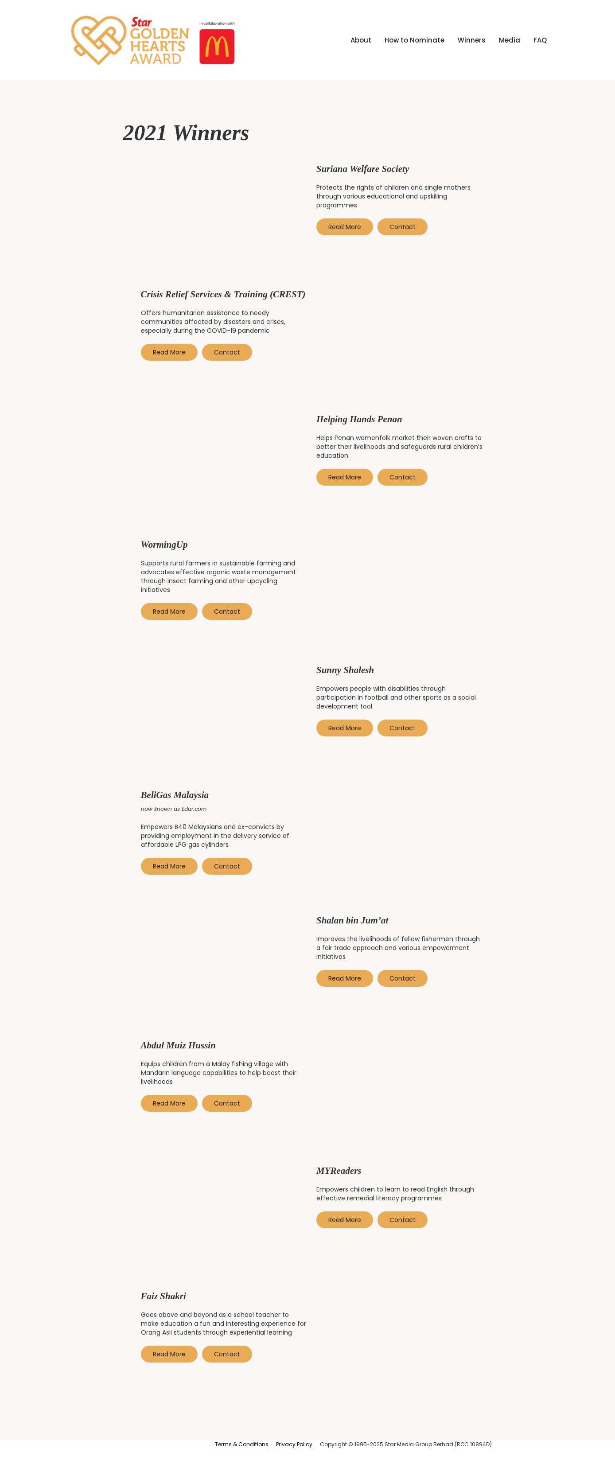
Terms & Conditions (242, 1444)
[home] (153, 40)
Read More (344, 226)
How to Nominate (414, 40)
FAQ (540, 40)
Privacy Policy (294, 1444)
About (360, 40)
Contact (402, 226)
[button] (471, 40)
